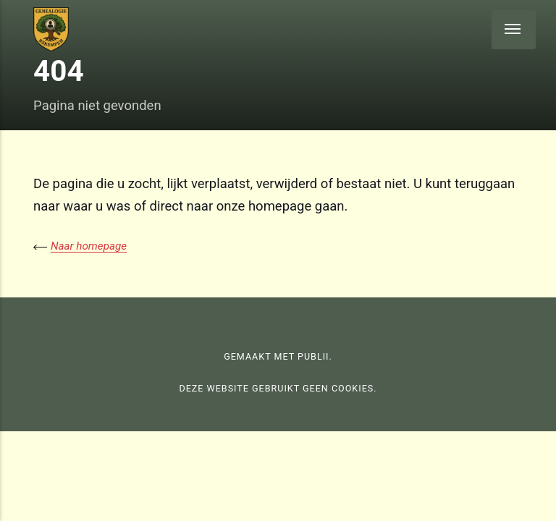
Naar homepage (89, 246)
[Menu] (514, 29)
